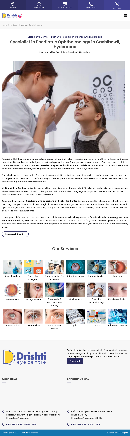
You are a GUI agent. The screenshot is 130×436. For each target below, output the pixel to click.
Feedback (75, 361)
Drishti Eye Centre (29, 432)
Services (13, 25)
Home (4, 25)
